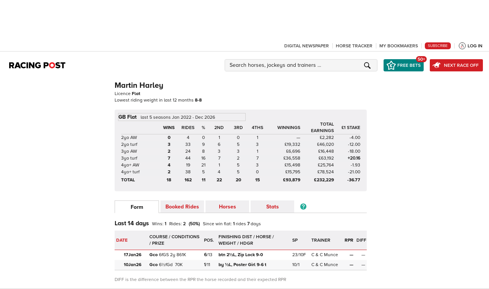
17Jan (132, 255)
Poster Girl (242, 265)
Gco (153, 255)
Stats (272, 206)
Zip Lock (241, 255)
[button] (302, 65)
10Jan (132, 265)
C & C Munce (324, 255)
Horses (227, 206)
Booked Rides (182, 206)
